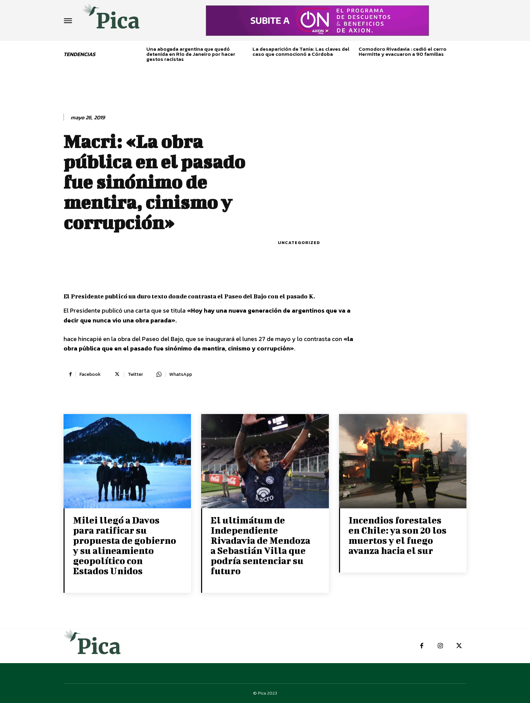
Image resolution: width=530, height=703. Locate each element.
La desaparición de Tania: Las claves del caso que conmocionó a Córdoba (301, 51)
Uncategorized (299, 242)
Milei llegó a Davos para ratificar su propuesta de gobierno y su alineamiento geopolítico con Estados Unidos (124, 545)
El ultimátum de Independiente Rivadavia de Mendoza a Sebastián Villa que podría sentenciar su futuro (260, 545)
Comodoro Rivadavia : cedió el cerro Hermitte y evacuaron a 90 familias (403, 51)
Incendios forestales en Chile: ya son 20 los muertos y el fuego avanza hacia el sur (397, 535)
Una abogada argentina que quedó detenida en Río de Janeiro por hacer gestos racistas (190, 54)
